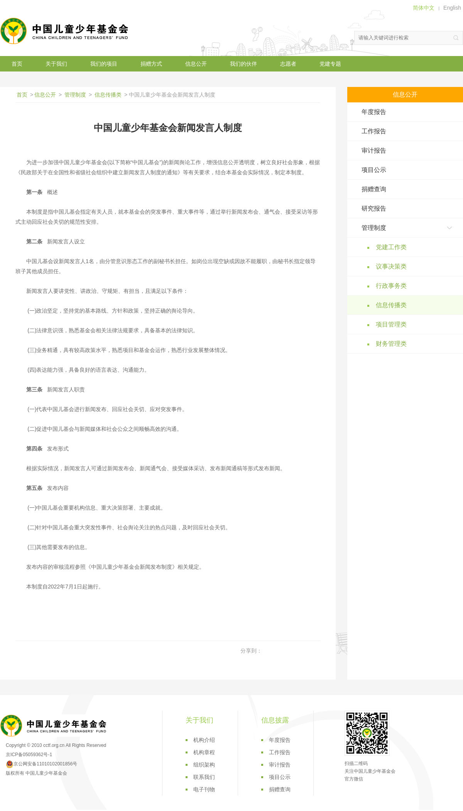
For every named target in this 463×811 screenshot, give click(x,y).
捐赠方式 (151, 64)
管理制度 (75, 95)
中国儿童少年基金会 (65, 30)
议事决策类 (391, 266)
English (452, 8)
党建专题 (330, 64)
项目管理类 (391, 324)
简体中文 (423, 8)
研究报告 (374, 208)
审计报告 (374, 150)
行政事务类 (391, 285)
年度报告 (374, 112)
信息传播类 (108, 95)
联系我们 (204, 777)
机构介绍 (204, 740)
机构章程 (204, 752)
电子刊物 (204, 789)
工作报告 (374, 131)
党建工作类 (391, 247)
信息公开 (196, 64)
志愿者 (288, 64)
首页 (17, 64)
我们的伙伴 (243, 64)
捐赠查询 (374, 189)
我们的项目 (103, 64)
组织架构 (204, 765)
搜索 (456, 37)
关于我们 (56, 64)
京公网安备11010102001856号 (41, 764)
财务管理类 (391, 343)
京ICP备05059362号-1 (29, 754)
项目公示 (374, 170)
